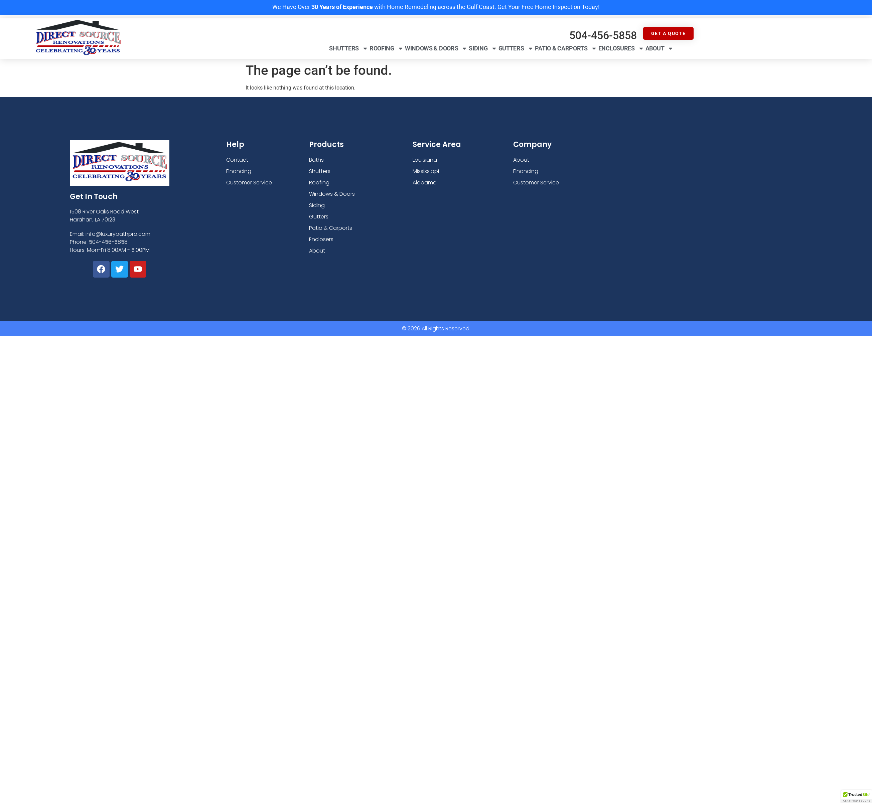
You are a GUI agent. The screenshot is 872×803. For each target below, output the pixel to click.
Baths (316, 160)
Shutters (348, 48)
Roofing (387, 48)
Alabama (425, 182)
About (659, 48)
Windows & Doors (436, 48)
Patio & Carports (566, 48)
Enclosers (321, 239)
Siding (483, 48)
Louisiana (425, 160)
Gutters (516, 48)
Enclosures (621, 48)
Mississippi (426, 171)
